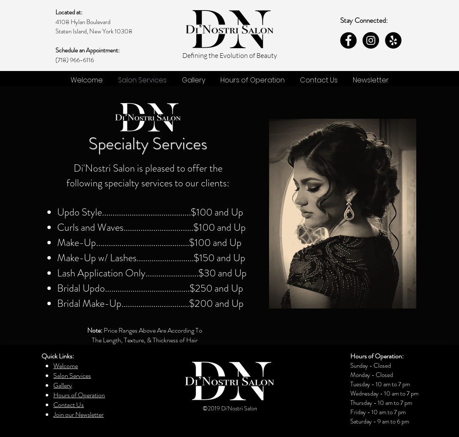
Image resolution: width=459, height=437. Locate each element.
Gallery (62, 385)
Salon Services (72, 375)
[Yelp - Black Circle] (393, 40)
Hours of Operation (79, 395)
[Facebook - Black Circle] (348, 40)
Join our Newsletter (78, 414)
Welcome (65, 366)
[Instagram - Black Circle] (371, 40)
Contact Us (68, 405)
